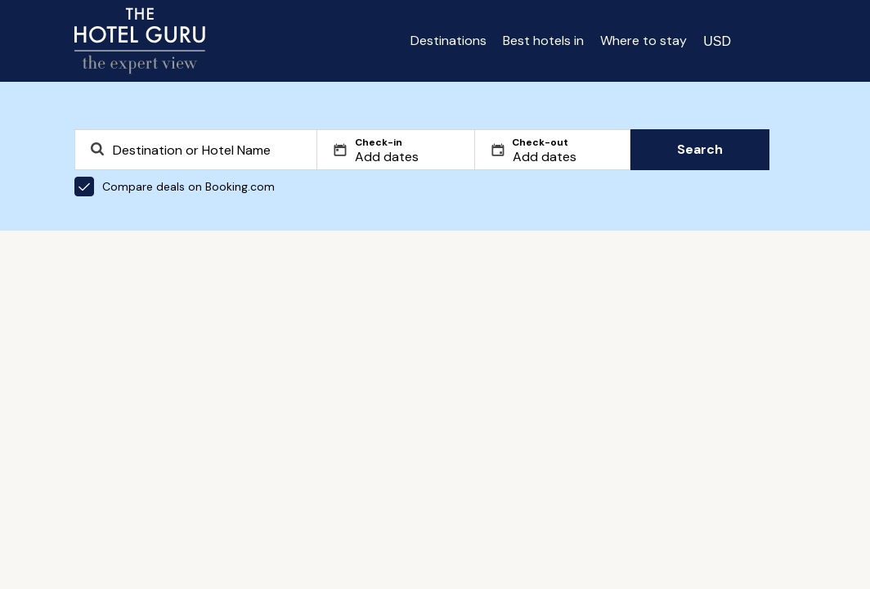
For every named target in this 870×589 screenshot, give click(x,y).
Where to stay (643, 40)
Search (700, 149)
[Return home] (139, 40)
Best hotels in (543, 40)
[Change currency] (717, 41)
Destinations (448, 40)
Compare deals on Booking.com (174, 186)
